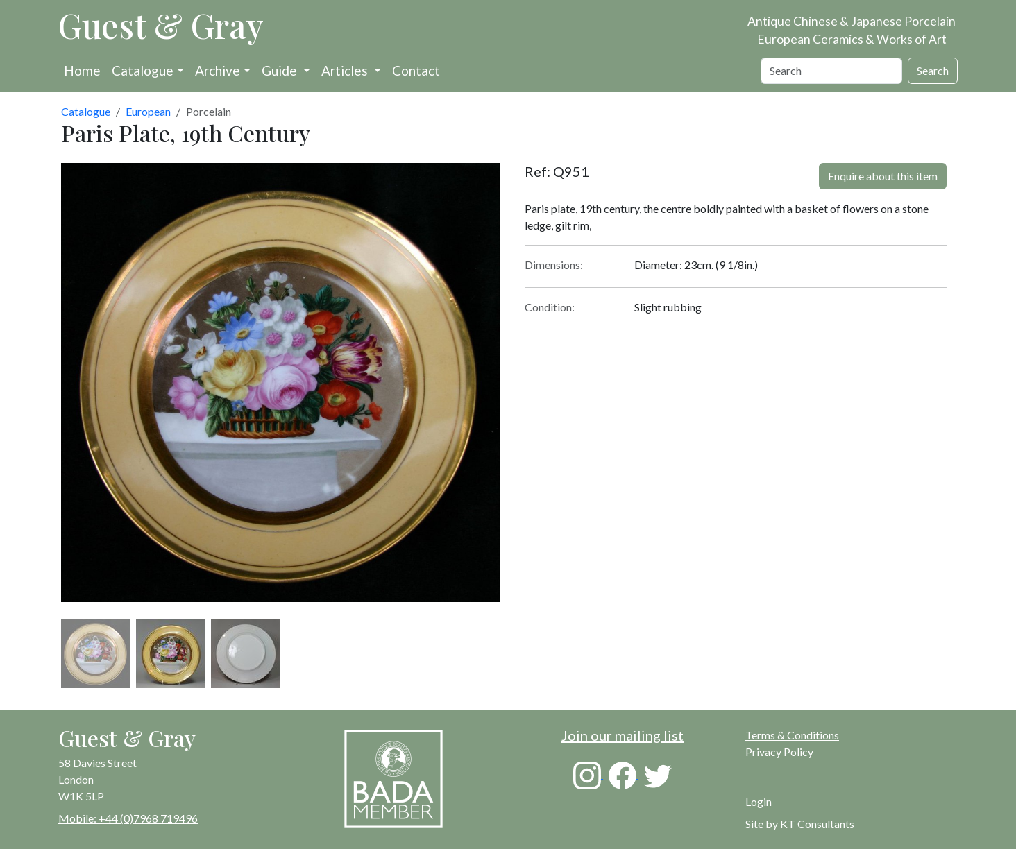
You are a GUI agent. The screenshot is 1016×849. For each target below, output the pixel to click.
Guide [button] (281, 70)
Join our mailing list (622, 735)
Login (758, 801)
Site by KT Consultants (799, 823)
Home (82, 70)
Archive (217, 70)
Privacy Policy (779, 751)
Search (933, 70)
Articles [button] (346, 70)
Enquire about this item (883, 175)
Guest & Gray (161, 25)
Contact (416, 70)
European (148, 111)
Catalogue (142, 70)
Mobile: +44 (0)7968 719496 (128, 818)
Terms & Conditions (792, 734)
